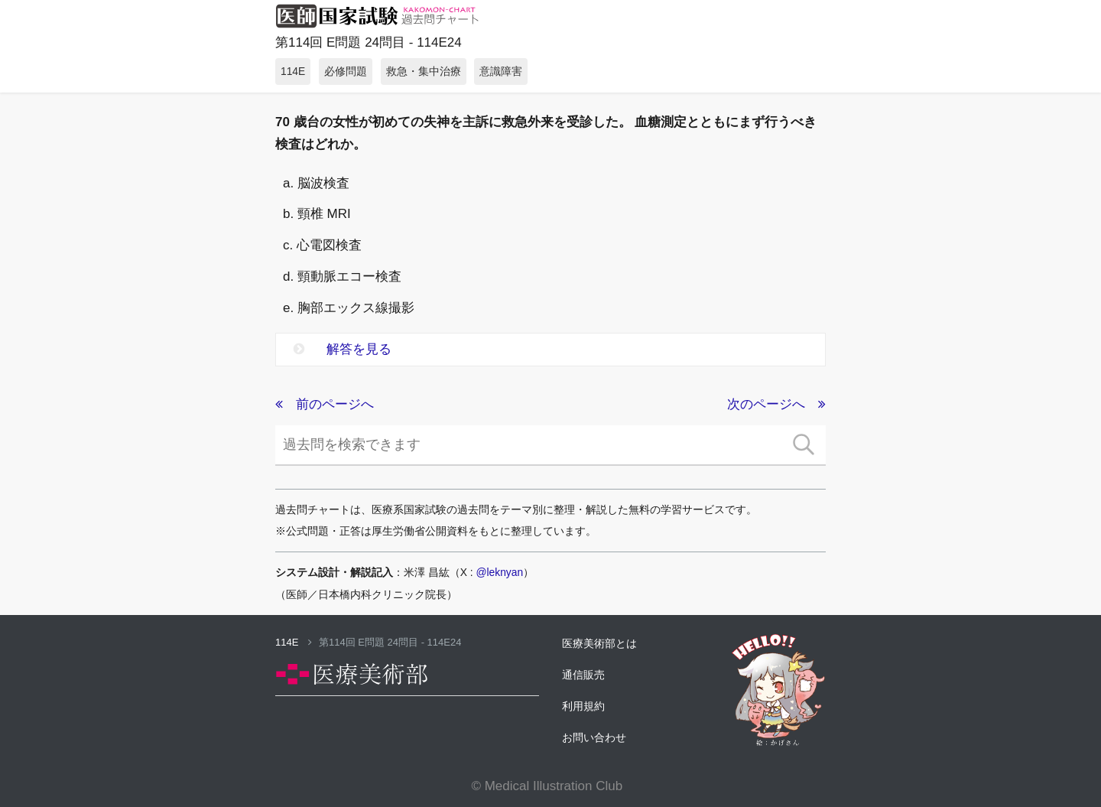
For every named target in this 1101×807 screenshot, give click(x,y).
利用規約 (583, 706)
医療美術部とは (599, 643)
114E (293, 642)
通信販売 (583, 675)
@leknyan (500, 572)
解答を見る (342, 349)
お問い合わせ (594, 737)
